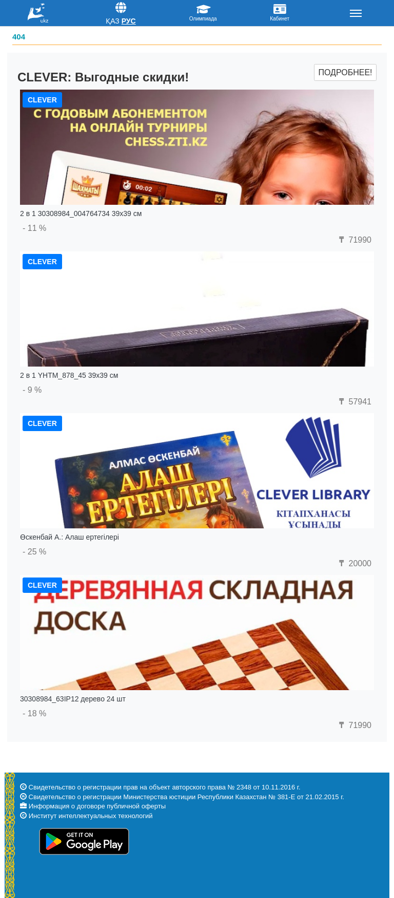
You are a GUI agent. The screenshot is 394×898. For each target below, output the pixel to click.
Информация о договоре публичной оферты (97, 806)
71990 (353, 240)
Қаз (113, 21)
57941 (353, 401)
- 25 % (34, 551)
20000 (353, 563)
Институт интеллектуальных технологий (91, 816)
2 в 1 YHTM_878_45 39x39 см (69, 375)
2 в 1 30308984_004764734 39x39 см (81, 213)
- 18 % (34, 713)
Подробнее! (345, 72)
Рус (129, 21)
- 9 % (32, 390)
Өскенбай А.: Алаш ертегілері (69, 537)
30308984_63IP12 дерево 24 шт (73, 699)
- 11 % (34, 228)
